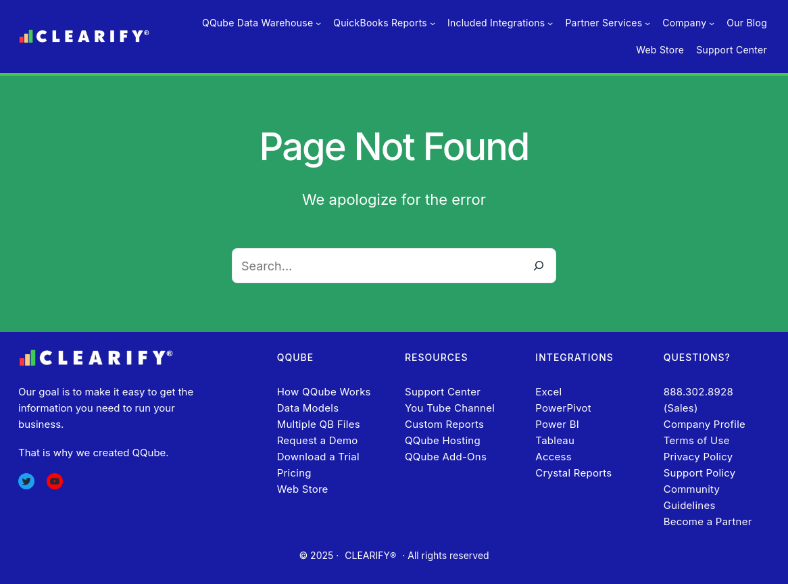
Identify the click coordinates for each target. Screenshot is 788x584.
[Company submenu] (711, 23)
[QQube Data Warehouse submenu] (318, 23)
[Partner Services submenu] (647, 23)
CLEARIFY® (370, 555)
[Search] (538, 265)
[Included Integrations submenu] (550, 23)
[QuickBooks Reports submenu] (432, 23)
